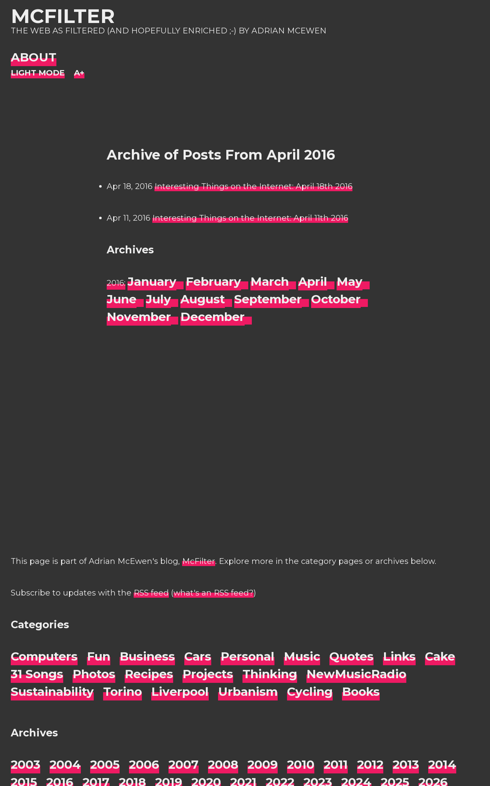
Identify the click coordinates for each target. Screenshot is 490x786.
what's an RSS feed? (214, 593)
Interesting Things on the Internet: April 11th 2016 (250, 218)
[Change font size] (79, 73)
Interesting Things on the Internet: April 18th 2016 (253, 186)
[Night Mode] (38, 73)
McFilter (63, 16)
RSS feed (151, 593)
